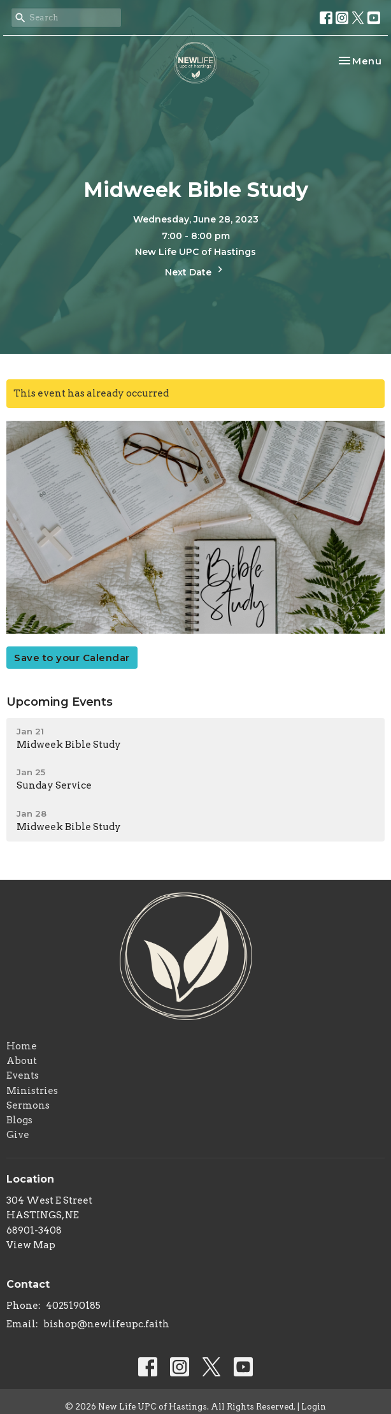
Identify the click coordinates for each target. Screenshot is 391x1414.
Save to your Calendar (72, 658)
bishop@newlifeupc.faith (106, 1324)
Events (22, 1075)
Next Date (195, 270)
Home (21, 1046)
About (21, 1061)
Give (17, 1135)
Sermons (28, 1105)
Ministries (32, 1091)
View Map (30, 1245)
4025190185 (73, 1305)
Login (313, 1406)
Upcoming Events (59, 702)
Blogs (19, 1120)
